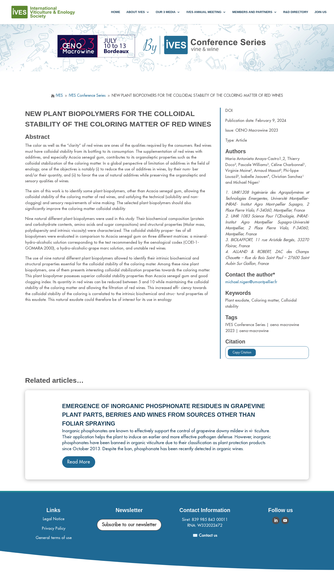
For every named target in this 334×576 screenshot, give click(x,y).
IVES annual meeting (203, 12)
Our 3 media (165, 12)
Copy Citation (242, 352)
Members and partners (252, 12)
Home (115, 12)
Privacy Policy (53, 528)
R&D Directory (295, 12)
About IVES (135, 12)
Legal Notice (53, 519)
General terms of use (54, 538)
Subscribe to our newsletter (129, 524)
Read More (78, 461)
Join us (320, 12)
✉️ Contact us (205, 535)
